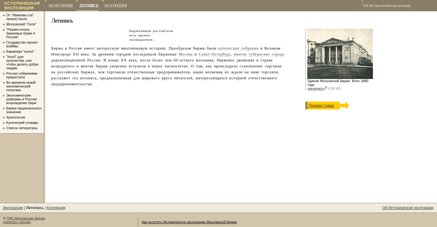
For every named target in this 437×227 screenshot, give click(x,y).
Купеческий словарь (22, 122)
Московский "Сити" (21, 24)
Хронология (15, 117)
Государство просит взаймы (22, 44)
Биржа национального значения (24, 110)
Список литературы (22, 128)
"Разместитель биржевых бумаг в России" (20, 33)
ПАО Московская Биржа (26, 218)
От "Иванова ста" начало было (20, 17)
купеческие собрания (239, 48)
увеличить (317, 88)
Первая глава (320, 105)
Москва (186, 54)
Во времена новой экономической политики (21, 86)
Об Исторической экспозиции (387, 6)
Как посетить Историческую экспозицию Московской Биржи (189, 222)
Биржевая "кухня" (20, 51)
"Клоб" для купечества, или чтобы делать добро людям (22, 62)
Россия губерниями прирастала (21, 75)
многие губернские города (259, 54)
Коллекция (56, 208)
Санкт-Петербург (214, 54)
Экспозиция (13, 208)
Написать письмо (17, 222)
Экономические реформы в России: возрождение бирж (22, 99)
